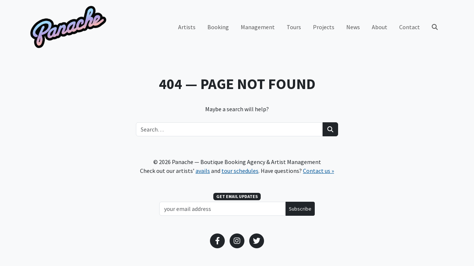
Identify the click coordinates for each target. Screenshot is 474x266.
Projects (323, 27)
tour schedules (239, 170)
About (379, 27)
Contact (409, 27)
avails (203, 170)
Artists (187, 27)
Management (258, 27)
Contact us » (318, 170)
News (353, 27)
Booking (218, 27)
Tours (294, 27)
